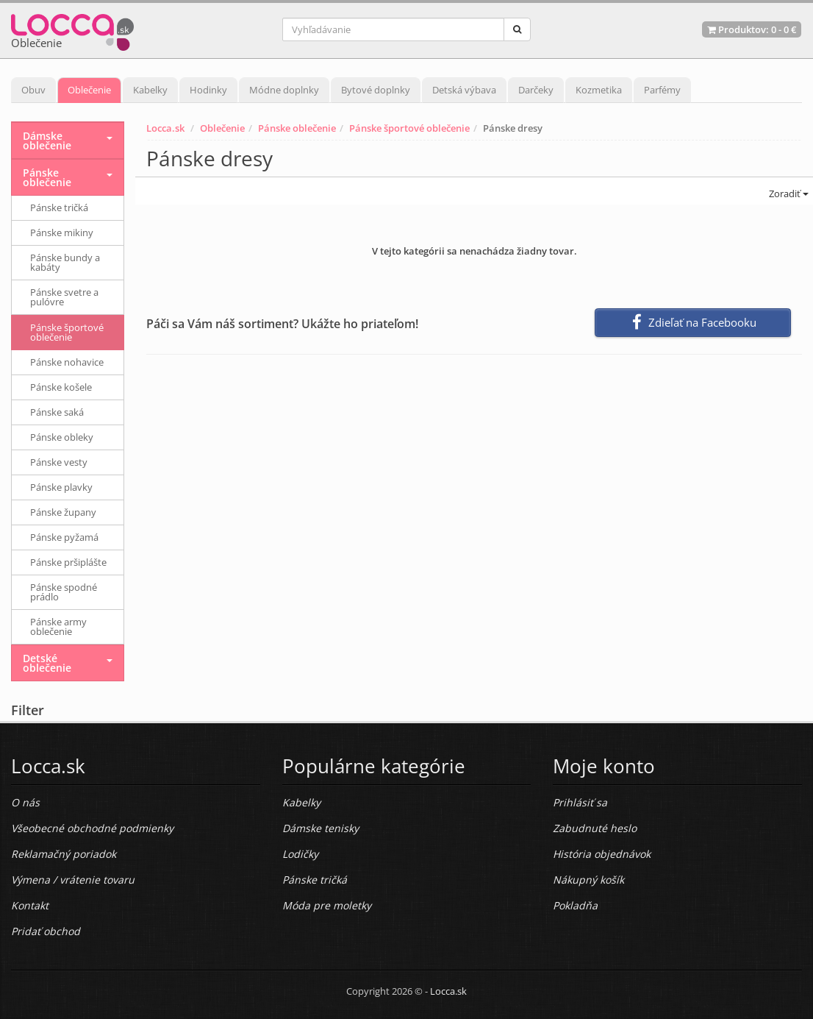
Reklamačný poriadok (63, 854)
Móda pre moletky (326, 905)
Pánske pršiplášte (68, 562)
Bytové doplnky (375, 89)
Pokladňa (575, 905)
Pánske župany (63, 512)
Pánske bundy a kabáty (65, 262)
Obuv (33, 89)
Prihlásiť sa (580, 802)
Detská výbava (464, 89)
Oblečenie (89, 89)
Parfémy (662, 89)
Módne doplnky (284, 89)
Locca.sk (165, 128)
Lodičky (300, 854)
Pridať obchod (45, 931)
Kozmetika (599, 89)
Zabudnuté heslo (595, 828)
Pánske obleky (61, 437)
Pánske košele (61, 387)
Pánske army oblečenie (58, 626)
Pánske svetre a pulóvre (64, 296)
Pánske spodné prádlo (63, 591)
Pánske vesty (58, 462)
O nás (25, 802)
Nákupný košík (588, 880)
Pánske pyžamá (64, 537)
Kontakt (30, 905)
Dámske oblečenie (47, 140)
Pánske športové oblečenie (409, 128)
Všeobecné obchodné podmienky (92, 828)
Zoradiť (788, 193)
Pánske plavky (61, 487)
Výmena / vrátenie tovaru (73, 880)
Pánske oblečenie (297, 128)
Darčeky (536, 89)
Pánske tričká (59, 207)
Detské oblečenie (47, 663)
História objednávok (602, 854)
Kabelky (150, 89)
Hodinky (208, 89)
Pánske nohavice (67, 362)
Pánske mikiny (61, 232)
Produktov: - (751, 29)
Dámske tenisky (320, 828)
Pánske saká (57, 412)
